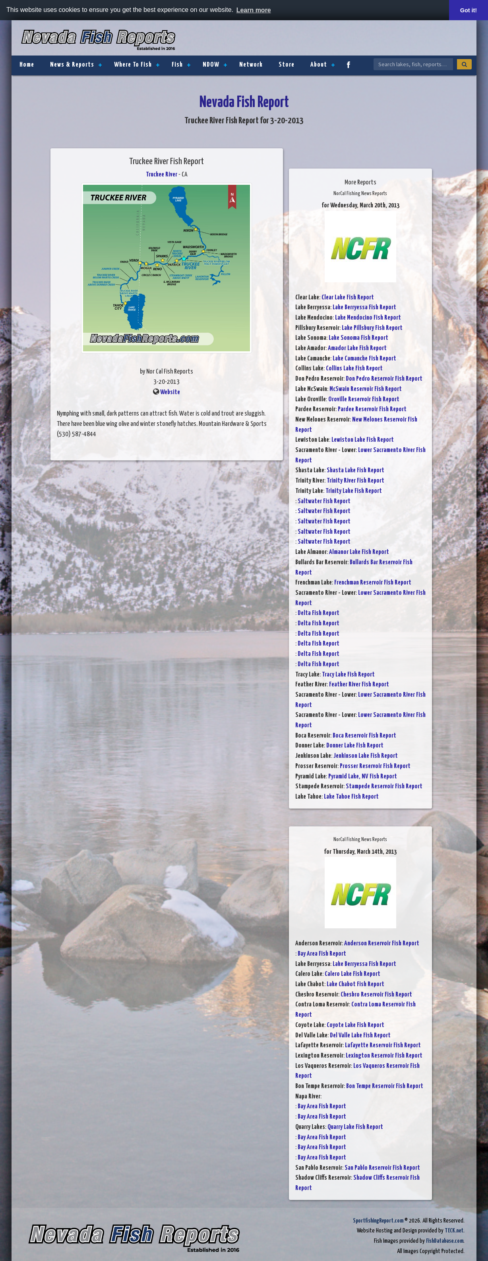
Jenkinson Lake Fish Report (365, 756)
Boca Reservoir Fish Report (364, 735)
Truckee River (161, 174)
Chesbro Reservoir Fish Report (376, 994)
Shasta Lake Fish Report (355, 470)
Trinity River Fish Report (355, 480)
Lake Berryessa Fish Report (364, 307)
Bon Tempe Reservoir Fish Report (384, 1086)
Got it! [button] (468, 10)
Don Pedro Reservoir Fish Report (384, 379)
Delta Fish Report (318, 613)
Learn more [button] (253, 10)
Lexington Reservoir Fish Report (384, 1055)
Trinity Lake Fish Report (353, 491)
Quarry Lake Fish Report (355, 1127)
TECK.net (454, 1231)
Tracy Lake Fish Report (348, 674)
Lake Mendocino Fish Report (368, 317)
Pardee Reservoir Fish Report (372, 409)
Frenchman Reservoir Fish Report (372, 582)
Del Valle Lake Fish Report (360, 1035)
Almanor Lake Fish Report (359, 552)
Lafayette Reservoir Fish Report (383, 1045)
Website (170, 392)
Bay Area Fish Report (322, 954)
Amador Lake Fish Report (357, 348)
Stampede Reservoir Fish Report (384, 786)
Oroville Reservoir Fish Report (363, 399)
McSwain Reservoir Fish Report (365, 389)
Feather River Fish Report (359, 684)
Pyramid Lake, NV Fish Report (362, 776)
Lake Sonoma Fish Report (358, 338)
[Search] (464, 64)
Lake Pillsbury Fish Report (372, 328)
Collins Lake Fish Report (354, 368)
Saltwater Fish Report (324, 501)
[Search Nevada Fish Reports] (413, 64)
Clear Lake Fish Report (347, 297)
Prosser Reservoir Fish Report (375, 766)
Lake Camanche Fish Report (364, 358)
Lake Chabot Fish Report (355, 984)
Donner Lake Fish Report (354, 745)
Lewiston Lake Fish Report (362, 440)
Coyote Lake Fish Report (355, 1025)
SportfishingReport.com (378, 1221)
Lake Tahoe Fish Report (351, 796)
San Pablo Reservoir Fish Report (382, 1168)
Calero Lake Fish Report (352, 974)
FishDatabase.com (444, 1241)
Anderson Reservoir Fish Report (381, 943)
